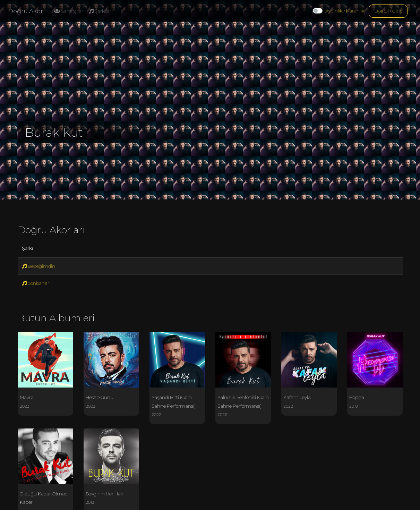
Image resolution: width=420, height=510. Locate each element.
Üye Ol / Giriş (388, 11)
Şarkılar (100, 11)
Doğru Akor (25, 11)
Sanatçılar (68, 11)
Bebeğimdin (38, 266)
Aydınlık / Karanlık (345, 11)
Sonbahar (35, 283)
